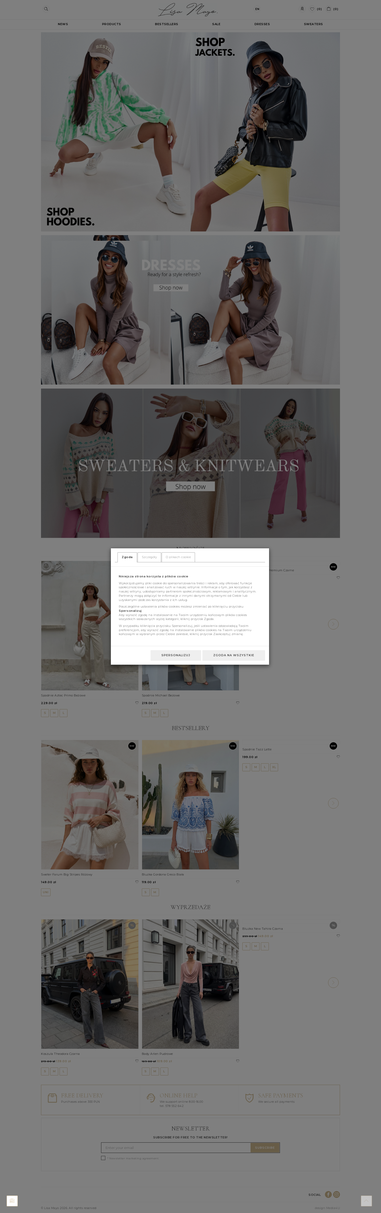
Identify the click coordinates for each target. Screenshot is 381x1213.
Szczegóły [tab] (149, 557)
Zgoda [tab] (127, 557)
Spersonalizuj (175, 655)
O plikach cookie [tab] (178, 557)
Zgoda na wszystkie (233, 655)
